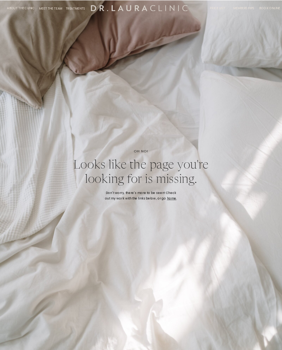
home (172, 199)
